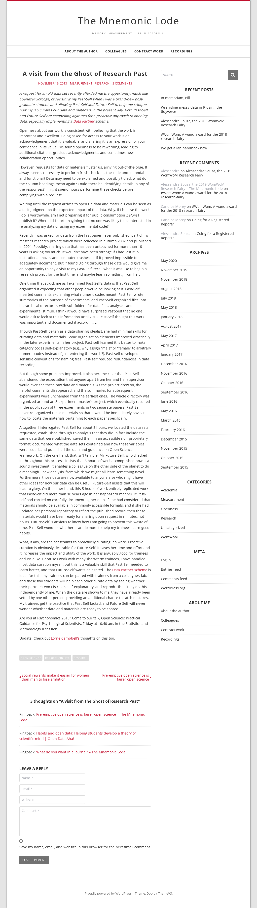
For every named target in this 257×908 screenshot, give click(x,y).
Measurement (81, 83)
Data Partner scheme (129, 569)
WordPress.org (173, 588)
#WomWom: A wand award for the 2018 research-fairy (194, 136)
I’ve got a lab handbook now (184, 148)
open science (31, 658)
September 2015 (174, 467)
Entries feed (171, 569)
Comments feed (174, 579)
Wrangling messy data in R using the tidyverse (191, 109)
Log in (166, 560)
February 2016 (173, 430)
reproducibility (57, 658)
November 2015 (174, 448)
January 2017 (172, 354)
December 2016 (174, 364)
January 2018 (172, 317)
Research (102, 83)
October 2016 (172, 383)
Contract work (148, 51)
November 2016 (174, 373)
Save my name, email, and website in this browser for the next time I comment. (85, 847)
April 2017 (169, 345)
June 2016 (169, 401)
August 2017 (171, 326)
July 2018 (168, 298)
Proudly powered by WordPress (108, 893)
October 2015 (172, 458)
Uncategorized (173, 528)
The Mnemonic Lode (128, 20)
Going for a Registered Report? (195, 221)
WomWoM (169, 537)
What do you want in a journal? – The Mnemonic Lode (80, 752)
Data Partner (83, 121)
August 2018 (171, 289)
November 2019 (174, 270)
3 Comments (122, 83)
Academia (169, 490)
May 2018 (169, 307)
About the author (81, 51)
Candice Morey (173, 206)
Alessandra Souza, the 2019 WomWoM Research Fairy (192, 123)
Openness (169, 509)
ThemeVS (165, 893)
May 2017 (169, 336)
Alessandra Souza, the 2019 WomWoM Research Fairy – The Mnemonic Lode (192, 186)
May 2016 (169, 411)
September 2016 (174, 392)
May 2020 (169, 261)
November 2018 (174, 279)
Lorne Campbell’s (65, 638)
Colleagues (116, 51)
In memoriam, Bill (175, 97)
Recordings (181, 51)
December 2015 (174, 439)
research (81, 658)
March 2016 (171, 420)
